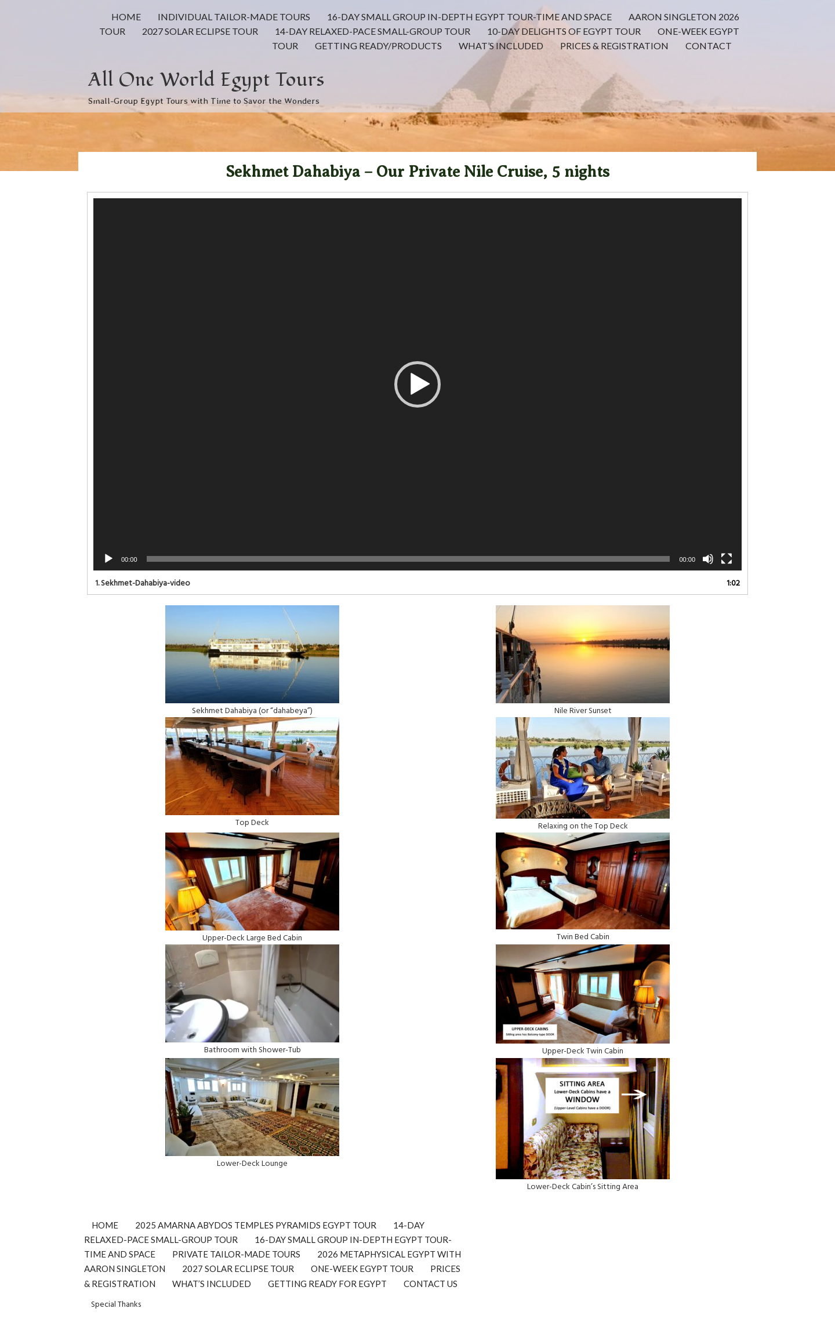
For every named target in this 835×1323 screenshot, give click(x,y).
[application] (417, 384)
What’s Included (501, 45)
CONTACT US (431, 1283)
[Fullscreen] (726, 559)
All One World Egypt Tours (206, 80)
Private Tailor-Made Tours (236, 1254)
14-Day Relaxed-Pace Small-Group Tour (372, 31)
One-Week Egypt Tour (362, 1268)
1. (142, 582)
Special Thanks (116, 1303)
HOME (126, 16)
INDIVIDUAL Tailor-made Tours (234, 16)
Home (105, 1225)
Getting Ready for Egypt (327, 1283)
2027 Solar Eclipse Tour (200, 31)
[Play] (108, 559)
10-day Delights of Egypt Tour (564, 31)
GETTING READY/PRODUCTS (378, 45)
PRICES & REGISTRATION (614, 45)
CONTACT (708, 45)
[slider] (408, 559)
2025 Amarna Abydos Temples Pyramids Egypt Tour (255, 1225)
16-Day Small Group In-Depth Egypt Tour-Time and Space (469, 16)
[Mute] (708, 559)
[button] (417, 384)
